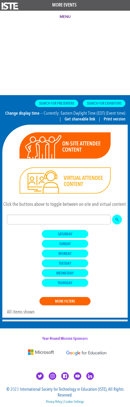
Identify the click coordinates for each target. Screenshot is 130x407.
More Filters (65, 302)
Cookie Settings (74, 402)
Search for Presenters (56, 104)
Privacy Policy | (55, 402)
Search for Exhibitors (104, 104)
